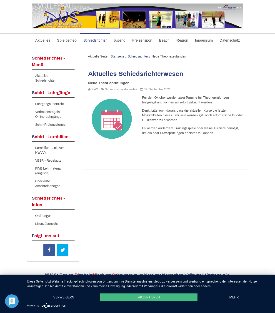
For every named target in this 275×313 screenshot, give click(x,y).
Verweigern (63, 297)
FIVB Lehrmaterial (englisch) (48, 171)
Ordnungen (43, 216)
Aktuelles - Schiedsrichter (45, 78)
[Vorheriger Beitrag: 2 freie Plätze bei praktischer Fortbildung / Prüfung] (99, 153)
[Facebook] (49, 250)
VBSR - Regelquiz (48, 160)
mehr (234, 297)
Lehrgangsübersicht (49, 104)
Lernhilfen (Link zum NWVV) (50, 150)
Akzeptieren (149, 297)
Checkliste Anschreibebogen (47, 184)
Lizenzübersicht (46, 223)
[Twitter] (62, 250)
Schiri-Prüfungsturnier (51, 124)
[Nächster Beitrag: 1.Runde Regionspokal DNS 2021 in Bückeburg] (231, 153)
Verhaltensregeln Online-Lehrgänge (48, 114)
